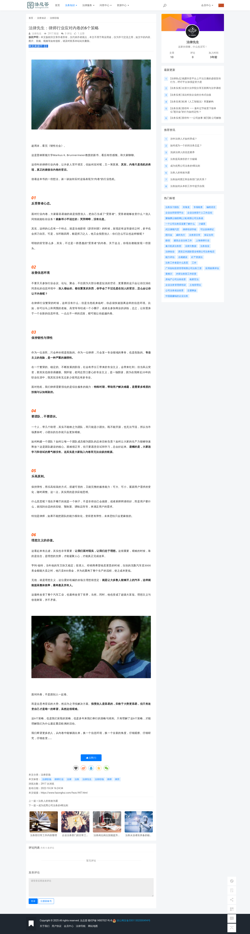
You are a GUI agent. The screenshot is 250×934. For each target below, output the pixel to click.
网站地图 (93, 926)
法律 (69, 779)
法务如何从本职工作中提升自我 (187, 186)
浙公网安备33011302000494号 (133, 920)
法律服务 (88, 5)
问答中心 (106, 5)
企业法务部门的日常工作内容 (75, 835)
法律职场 (46, 779)
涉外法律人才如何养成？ (183, 138)
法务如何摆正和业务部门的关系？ (188, 179)
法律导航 (81, 926)
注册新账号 (46, 901)
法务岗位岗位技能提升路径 (107, 835)
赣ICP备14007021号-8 (100, 920)
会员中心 (69, 926)
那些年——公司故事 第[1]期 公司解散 (201, 117)
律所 (117, 779)
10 (171, 57)
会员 (207, 5)
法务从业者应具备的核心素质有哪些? (138, 835)
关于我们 (44, 926)
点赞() (91, 757)
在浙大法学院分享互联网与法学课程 (201, 88)
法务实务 (176, 88)
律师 (109, 779)
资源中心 (123, 5)
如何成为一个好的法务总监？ (186, 145)
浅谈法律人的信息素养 (182, 152)
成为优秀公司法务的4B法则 (53, 805)
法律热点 (176, 78)
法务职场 (54, 18)
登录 (33, 901)
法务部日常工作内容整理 (43, 835)
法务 (77, 779)
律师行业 (59, 779)
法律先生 (86, 779)
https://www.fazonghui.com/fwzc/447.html (64, 792)
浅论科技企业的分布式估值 (196, 94)
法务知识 (71, 5)
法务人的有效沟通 (48, 800)
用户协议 (56, 926)
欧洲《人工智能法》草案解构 (198, 101)
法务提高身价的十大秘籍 (183, 159)
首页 (57, 5)
